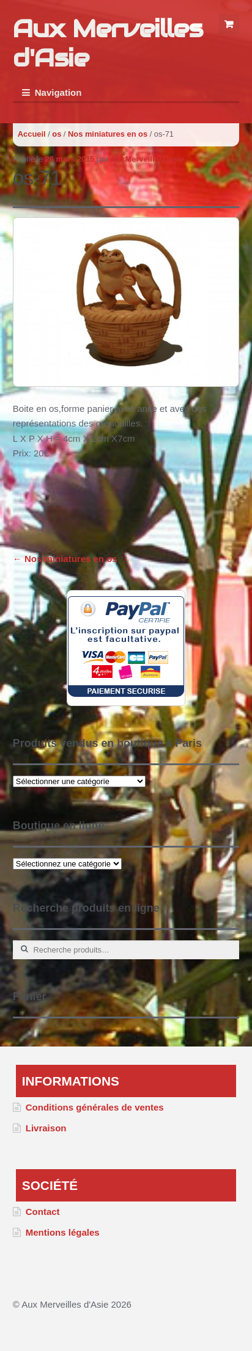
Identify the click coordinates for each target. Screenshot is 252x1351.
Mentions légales (63, 1232)
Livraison (46, 1128)
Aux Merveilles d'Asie (107, 43)
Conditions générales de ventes (95, 1107)
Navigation (58, 92)
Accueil (32, 134)
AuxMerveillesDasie (147, 159)
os (56, 134)
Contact (43, 1211)
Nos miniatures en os (107, 134)
